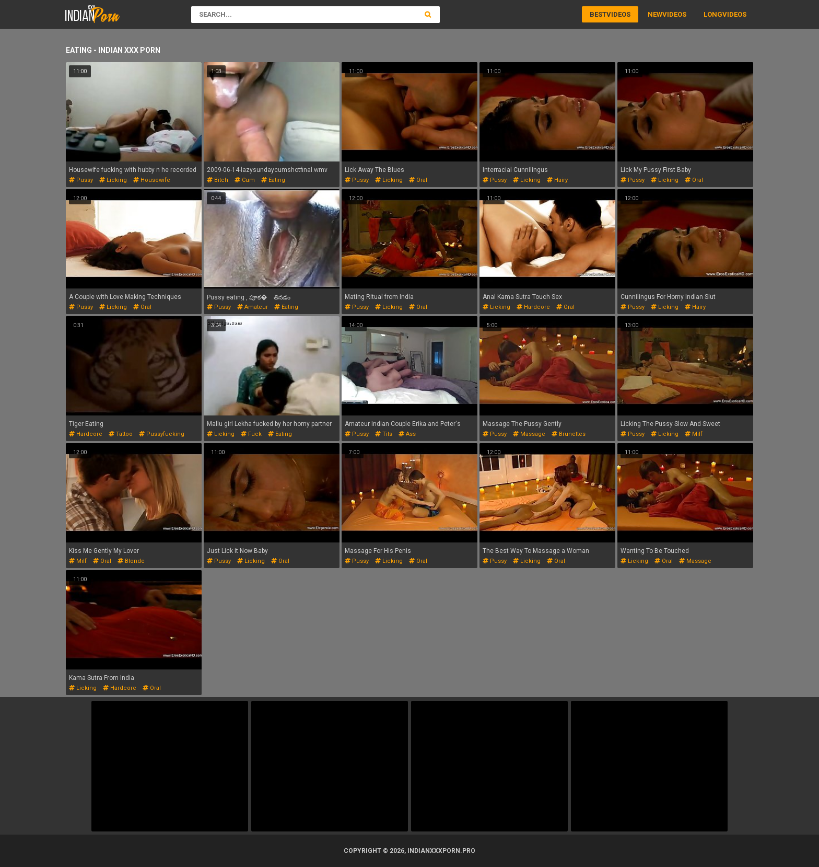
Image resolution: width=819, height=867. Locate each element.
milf (694, 434)
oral (418, 180)
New (655, 14)
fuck (251, 434)
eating (273, 180)
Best (598, 14)
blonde (131, 561)
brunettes (569, 434)
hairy (557, 180)
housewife (151, 180)
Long (713, 14)
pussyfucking (161, 434)
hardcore (533, 307)
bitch (217, 180)
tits (383, 434)
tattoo (121, 434)
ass (407, 434)
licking (113, 180)
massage (529, 434)
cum (245, 180)
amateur (252, 307)
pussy (81, 180)
